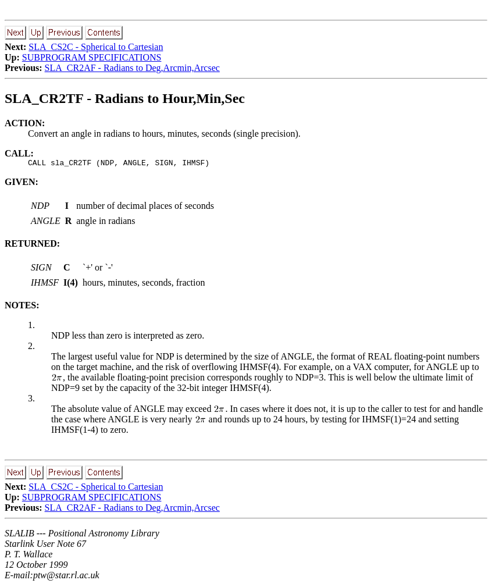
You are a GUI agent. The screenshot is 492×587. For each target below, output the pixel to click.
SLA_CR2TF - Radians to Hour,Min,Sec (125, 98)
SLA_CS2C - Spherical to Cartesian (95, 47)
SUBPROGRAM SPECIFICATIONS (92, 57)
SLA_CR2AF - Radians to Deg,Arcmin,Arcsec (132, 68)
